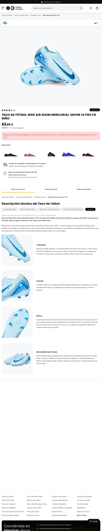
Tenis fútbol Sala (8, 500)
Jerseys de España (84, 496)
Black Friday (82, 515)
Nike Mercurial (35, 15)
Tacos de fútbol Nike (21, 15)
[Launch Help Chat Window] (93, 521)
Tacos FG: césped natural (49, 209)
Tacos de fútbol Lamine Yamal (13, 511)
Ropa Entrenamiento (59, 515)
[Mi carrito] (97, 8)
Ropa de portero (83, 511)
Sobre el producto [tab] (18, 189)
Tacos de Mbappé (9, 508)
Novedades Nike (9, 209)
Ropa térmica (57, 511)
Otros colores (6, 145)
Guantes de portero (59, 496)
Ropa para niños (33, 515)
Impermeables (82, 504)
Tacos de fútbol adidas (10, 515)
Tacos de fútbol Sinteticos (73, 209)
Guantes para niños (34, 508)
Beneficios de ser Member (51, 2)
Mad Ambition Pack (27, 209)
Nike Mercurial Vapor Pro (51, 15)
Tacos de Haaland (8, 504)
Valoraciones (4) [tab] (51, 189)
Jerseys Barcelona (59, 504)
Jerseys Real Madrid (59, 500)
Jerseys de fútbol (83, 500)
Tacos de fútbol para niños (37, 504)
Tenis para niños (33, 511)
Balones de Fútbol (33, 500)
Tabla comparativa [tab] (84, 189)
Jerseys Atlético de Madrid (62, 508)
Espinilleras (81, 508)
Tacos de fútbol (7, 15)
